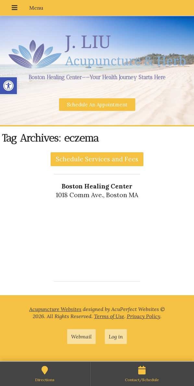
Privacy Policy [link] (143, 316)
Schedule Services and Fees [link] (97, 159)
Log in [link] (116, 336)
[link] (8, 85)
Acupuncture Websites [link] (55, 309)
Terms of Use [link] (109, 316)
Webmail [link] (81, 336)
